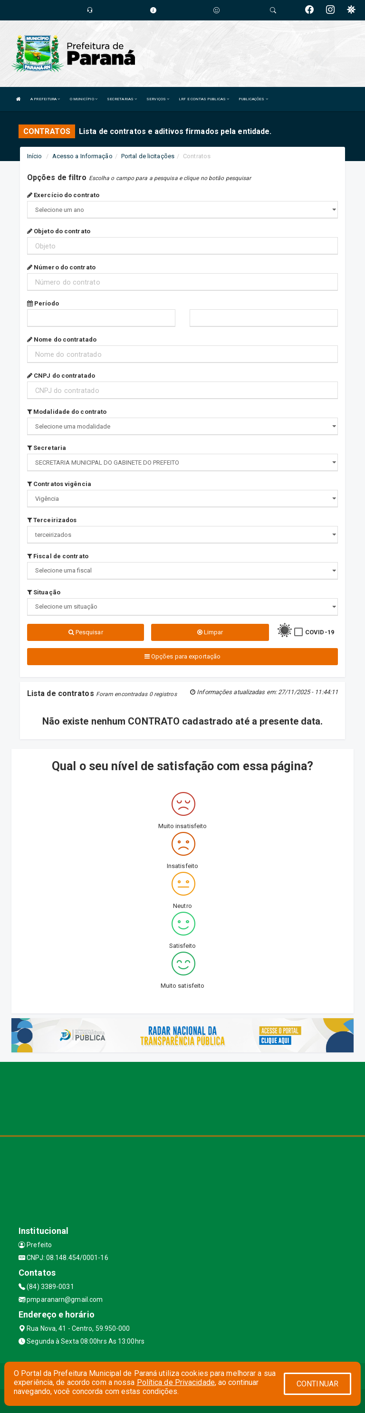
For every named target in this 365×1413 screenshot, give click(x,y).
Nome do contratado (61, 339)
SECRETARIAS (122, 99)
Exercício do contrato (63, 195)
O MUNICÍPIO (83, 99)
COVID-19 (319, 632)
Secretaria (46, 447)
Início (34, 156)
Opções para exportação (182, 656)
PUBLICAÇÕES (253, 99)
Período (43, 303)
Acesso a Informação (82, 156)
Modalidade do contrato (66, 411)
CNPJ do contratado (61, 375)
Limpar (210, 632)
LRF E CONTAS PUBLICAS (204, 99)
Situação (43, 592)
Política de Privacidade (176, 1382)
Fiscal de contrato (57, 556)
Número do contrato (61, 267)
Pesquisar (85, 632)
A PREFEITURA (45, 99)
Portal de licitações (147, 156)
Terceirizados (52, 520)
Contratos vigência (59, 483)
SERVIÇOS (157, 99)
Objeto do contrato (58, 231)
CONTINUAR (317, 1383)
